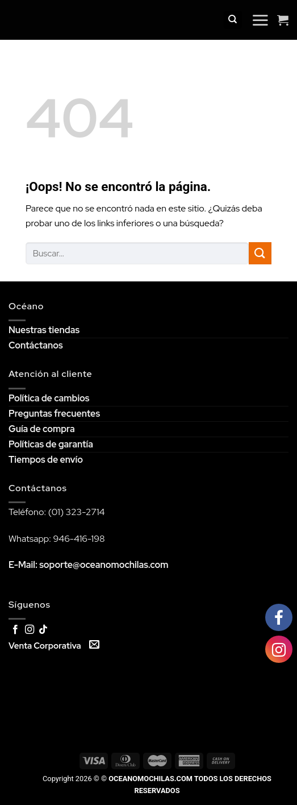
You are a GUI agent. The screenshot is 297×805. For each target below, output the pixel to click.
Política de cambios (49, 398)
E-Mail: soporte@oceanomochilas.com (89, 565)
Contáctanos (36, 345)
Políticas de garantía (51, 444)
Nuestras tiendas (44, 330)
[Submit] (260, 253)
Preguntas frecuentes (54, 414)
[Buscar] (233, 20)
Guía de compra (42, 429)
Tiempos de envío (46, 460)
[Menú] (260, 19)
